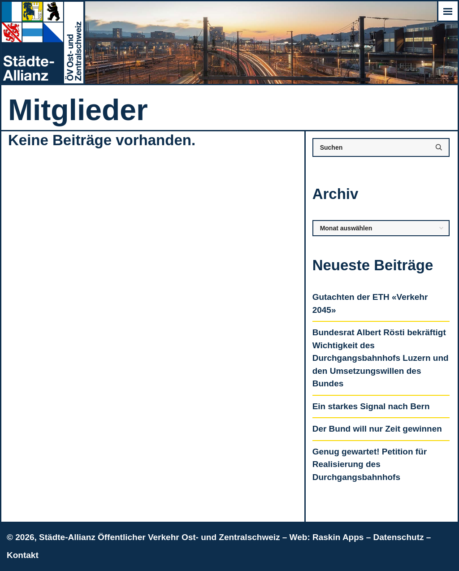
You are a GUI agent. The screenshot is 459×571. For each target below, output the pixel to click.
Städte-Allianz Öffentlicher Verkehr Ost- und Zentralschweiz (159, 537)
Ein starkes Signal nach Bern (371, 406)
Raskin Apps (338, 537)
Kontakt (23, 555)
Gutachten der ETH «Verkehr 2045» (370, 303)
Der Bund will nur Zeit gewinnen (377, 428)
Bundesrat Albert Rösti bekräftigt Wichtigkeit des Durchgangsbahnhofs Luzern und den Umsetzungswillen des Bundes (380, 358)
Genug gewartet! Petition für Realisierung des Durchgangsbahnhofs (369, 464)
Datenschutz (398, 537)
